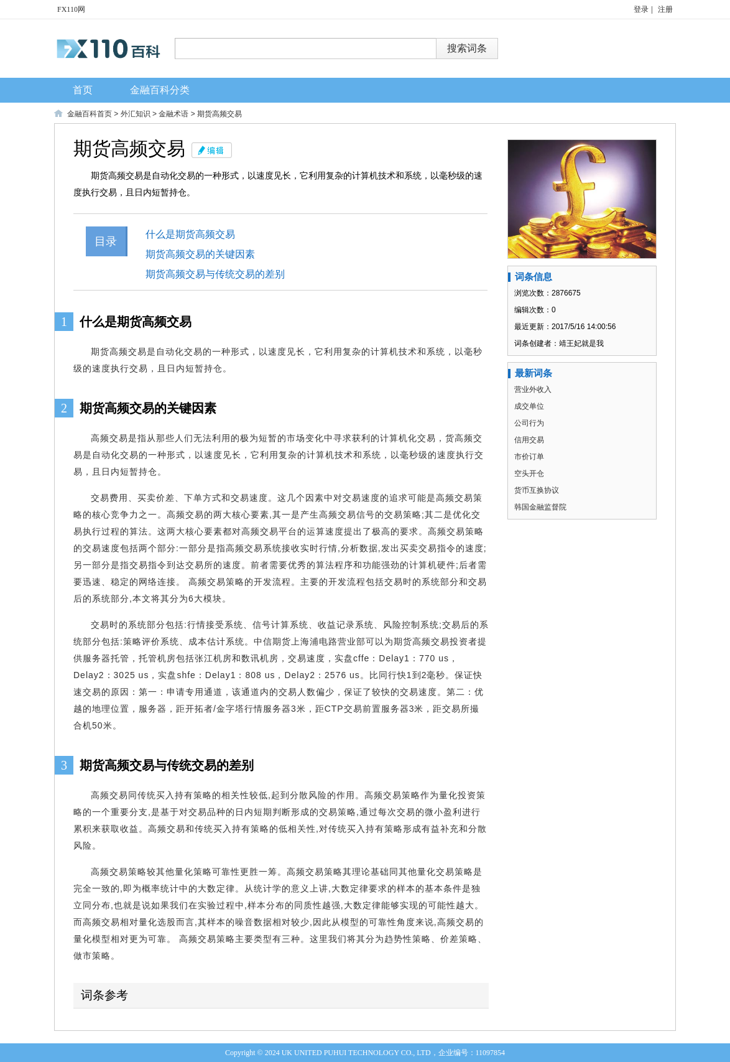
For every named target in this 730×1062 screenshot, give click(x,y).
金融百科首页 (89, 113)
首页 (83, 90)
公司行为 (529, 423)
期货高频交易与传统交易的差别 (225, 274)
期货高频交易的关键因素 (210, 254)
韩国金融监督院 (540, 507)
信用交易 (529, 440)
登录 (641, 9)
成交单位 (529, 406)
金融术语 (173, 113)
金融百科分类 (160, 90)
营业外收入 (533, 389)
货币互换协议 (536, 490)
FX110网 (71, 9)
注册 (665, 9)
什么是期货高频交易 (200, 234)
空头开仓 (529, 473)
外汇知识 (135, 113)
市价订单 (529, 456)
